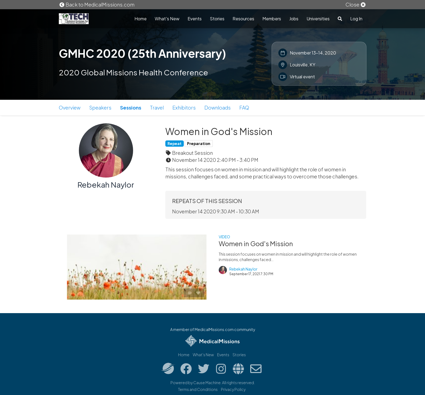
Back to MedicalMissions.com (97, 4)
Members (271, 18)
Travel (157, 107)
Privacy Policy (233, 389)
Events (195, 18)
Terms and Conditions (198, 389)
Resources (243, 18)
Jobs (293, 18)
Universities (318, 18)
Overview (70, 107)
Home (140, 18)
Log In (356, 18)
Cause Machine (207, 382)
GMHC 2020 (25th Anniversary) (142, 53)
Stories (217, 18)
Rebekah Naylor (106, 184)
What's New (167, 18)
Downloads (217, 107)
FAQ (244, 107)
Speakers (100, 107)
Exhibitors (184, 107)
